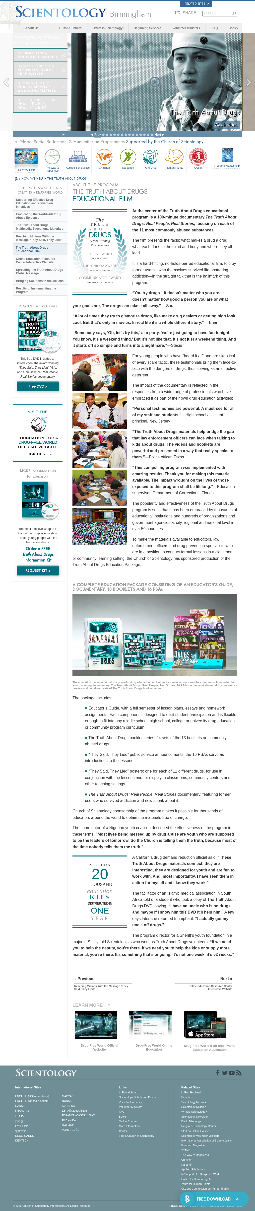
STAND (185, 1150)
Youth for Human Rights (195, 1183)
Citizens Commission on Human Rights (205, 1188)
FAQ (215, 28)
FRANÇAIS (22, 1110)
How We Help (26, 170)
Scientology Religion (193, 1106)
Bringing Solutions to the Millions (40, 281)
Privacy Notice (178, 1205)
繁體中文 (20, 1131)
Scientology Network (193, 1102)
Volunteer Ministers (186, 28)
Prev (97, 134)
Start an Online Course (195, 1131)
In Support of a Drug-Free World (200, 1174)
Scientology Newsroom (195, 1116)
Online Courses (128, 1121)
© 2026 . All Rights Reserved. (52, 1205)
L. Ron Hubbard (70, 28)
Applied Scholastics (77, 158)
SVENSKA (68, 1105)
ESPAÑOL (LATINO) (74, 1110)
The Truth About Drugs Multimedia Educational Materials (39, 226)
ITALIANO (68, 1125)
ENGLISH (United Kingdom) (32, 1100)
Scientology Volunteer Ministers (200, 1135)
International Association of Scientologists (206, 1140)
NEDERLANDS (24, 1135)
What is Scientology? (109, 28)
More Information (129, 1126)
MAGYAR (68, 1096)
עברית (19, 1116)
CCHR (198, 158)
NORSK (67, 1100)
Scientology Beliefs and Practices (139, 1097)
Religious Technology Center (198, 1126)
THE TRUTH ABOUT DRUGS (67, 178)
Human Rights (174, 158)
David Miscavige (191, 1121)
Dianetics (186, 1097)
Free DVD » (38, 386)
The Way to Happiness (52, 159)
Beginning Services (147, 28)
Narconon (128, 158)
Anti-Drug (150, 158)
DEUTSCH (21, 1140)
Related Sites (197, 3)
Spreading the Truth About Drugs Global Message (39, 271)
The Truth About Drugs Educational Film (32, 249)
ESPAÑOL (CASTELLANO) (78, 1115)
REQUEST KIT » (37, 570)
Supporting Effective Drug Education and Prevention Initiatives (34, 203)
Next (157, 134)
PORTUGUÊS (70, 1129)
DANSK (20, 1105)
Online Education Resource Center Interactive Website (35, 260)
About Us (31, 28)
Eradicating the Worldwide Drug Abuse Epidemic (38, 216)
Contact (123, 1131)
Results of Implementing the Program (36, 290)
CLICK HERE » (37, 454)
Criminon (104, 158)
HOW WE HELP (32, 178)
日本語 (19, 1121)
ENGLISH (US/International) (32, 1096)
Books (233, 28)
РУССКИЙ (21, 1126)
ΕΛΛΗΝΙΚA (69, 1120)
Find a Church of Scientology (136, 1135)
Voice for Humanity (130, 1102)
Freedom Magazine (227, 167)
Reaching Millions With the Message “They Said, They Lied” (39, 238)
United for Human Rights (196, 1179)
